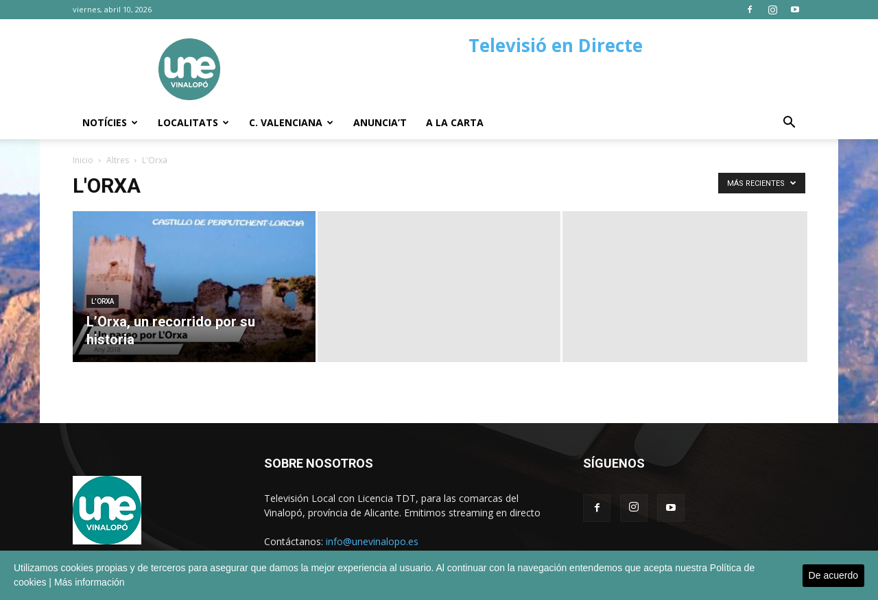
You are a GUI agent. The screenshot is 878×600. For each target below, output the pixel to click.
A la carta (455, 122)
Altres (117, 160)
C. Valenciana (291, 122)
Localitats (193, 122)
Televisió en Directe (555, 45)
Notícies (110, 122)
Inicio (83, 160)
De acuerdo (833, 575)
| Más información (86, 582)
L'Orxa (102, 301)
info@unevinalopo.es (372, 541)
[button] (788, 123)
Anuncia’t (380, 122)
